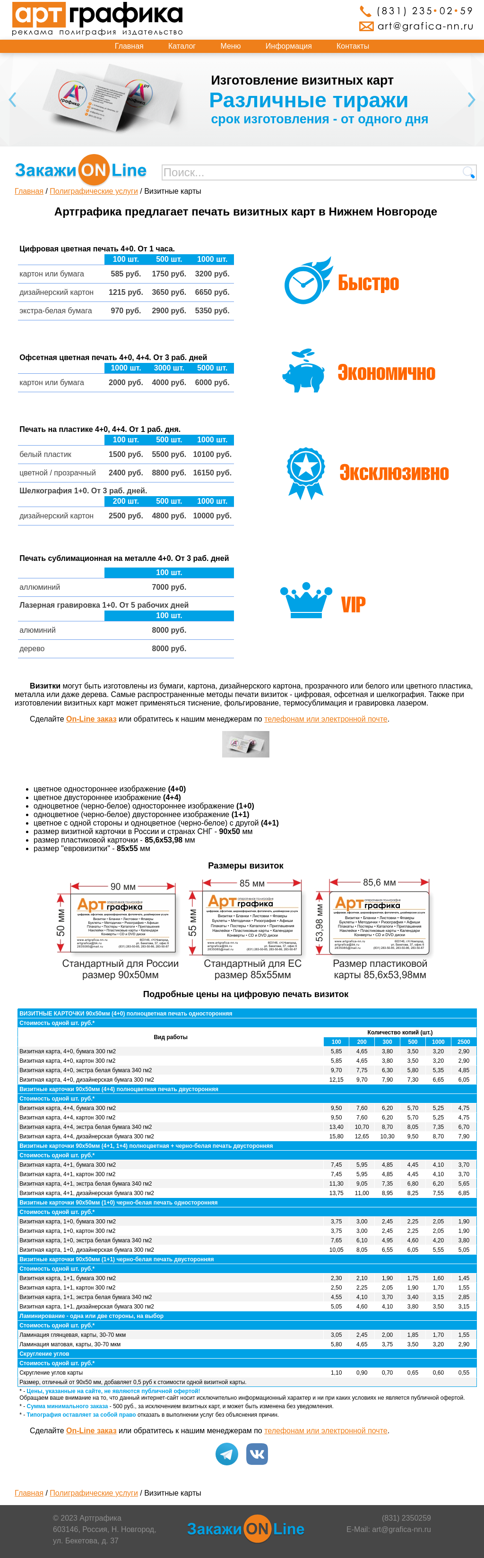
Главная (129, 46)
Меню (230, 46)
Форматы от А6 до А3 (250, 100)
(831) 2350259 (406, 1518)
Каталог (182, 46)
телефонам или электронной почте (326, 719)
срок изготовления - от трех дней (242, 119)
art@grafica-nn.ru (401, 1529)
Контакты (353, 46)
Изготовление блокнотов (216, 80)
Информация (289, 46)
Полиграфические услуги (94, 191)
